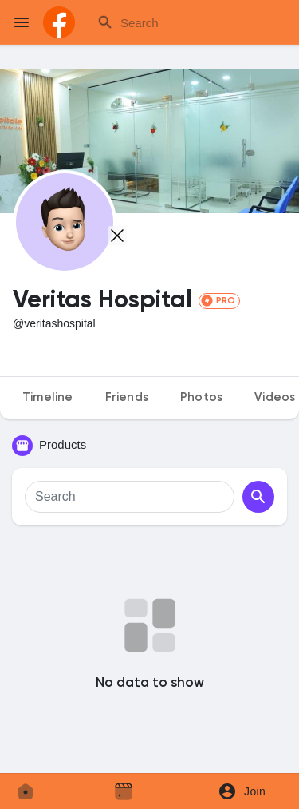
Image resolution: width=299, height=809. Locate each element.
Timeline (47, 397)
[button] (247, 791)
